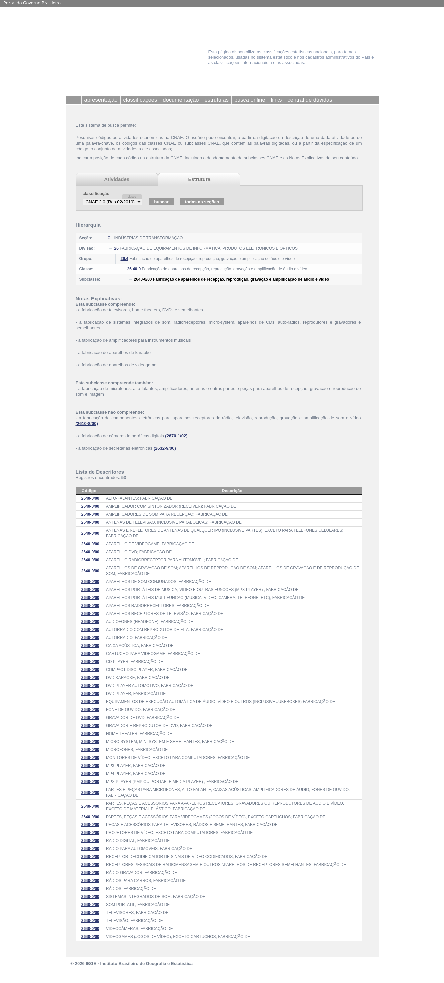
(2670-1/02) (176, 435)
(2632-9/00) (165, 448)
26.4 (124, 258)
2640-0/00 (90, 498)
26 (116, 248)
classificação (96, 193)
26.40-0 (134, 269)
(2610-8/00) (87, 423)
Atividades (116, 179)
